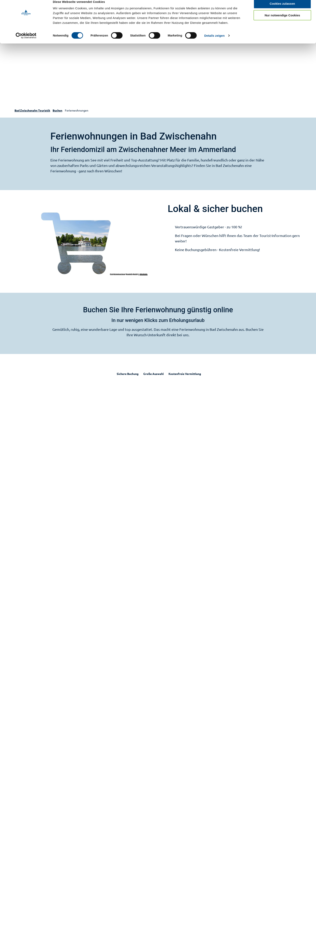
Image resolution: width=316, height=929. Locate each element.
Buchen (57, 110)
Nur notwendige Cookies (282, 22)
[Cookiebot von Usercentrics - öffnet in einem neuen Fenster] (26, 42)
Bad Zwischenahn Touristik (32, 110)
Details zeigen (214, 42)
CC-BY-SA (144, 274)
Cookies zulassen (282, 10)
